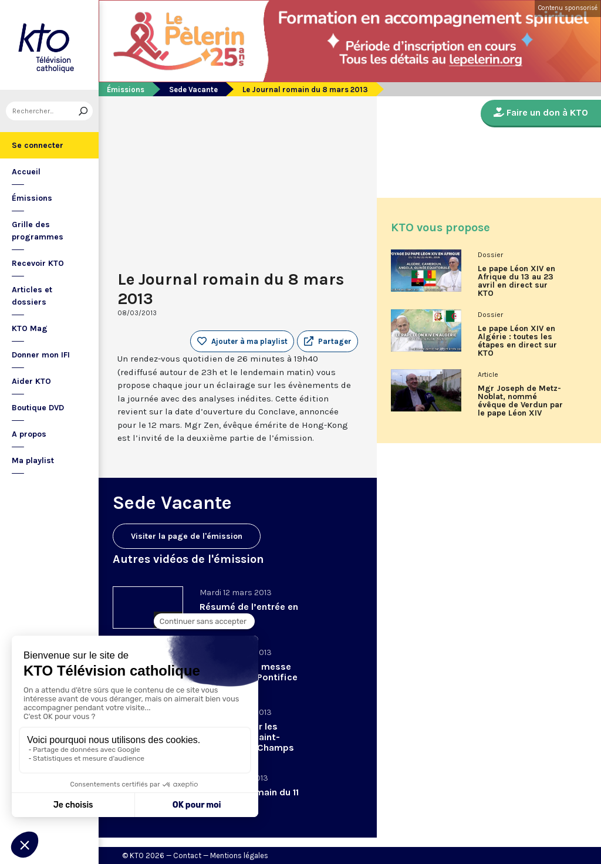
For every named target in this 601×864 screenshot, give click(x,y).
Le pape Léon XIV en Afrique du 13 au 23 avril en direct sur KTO (516, 281)
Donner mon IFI (41, 355)
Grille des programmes (37, 231)
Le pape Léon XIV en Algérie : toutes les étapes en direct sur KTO (517, 341)
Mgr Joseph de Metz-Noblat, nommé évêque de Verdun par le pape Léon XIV (520, 400)
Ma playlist (33, 460)
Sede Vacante (193, 89)
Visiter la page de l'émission (186, 536)
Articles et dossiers (32, 296)
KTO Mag (30, 328)
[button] (327, 341)
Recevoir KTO (38, 263)
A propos (29, 434)
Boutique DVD (38, 408)
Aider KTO (31, 381)
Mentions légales (239, 855)
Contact (187, 855)
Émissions (32, 198)
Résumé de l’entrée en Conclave (249, 612)
